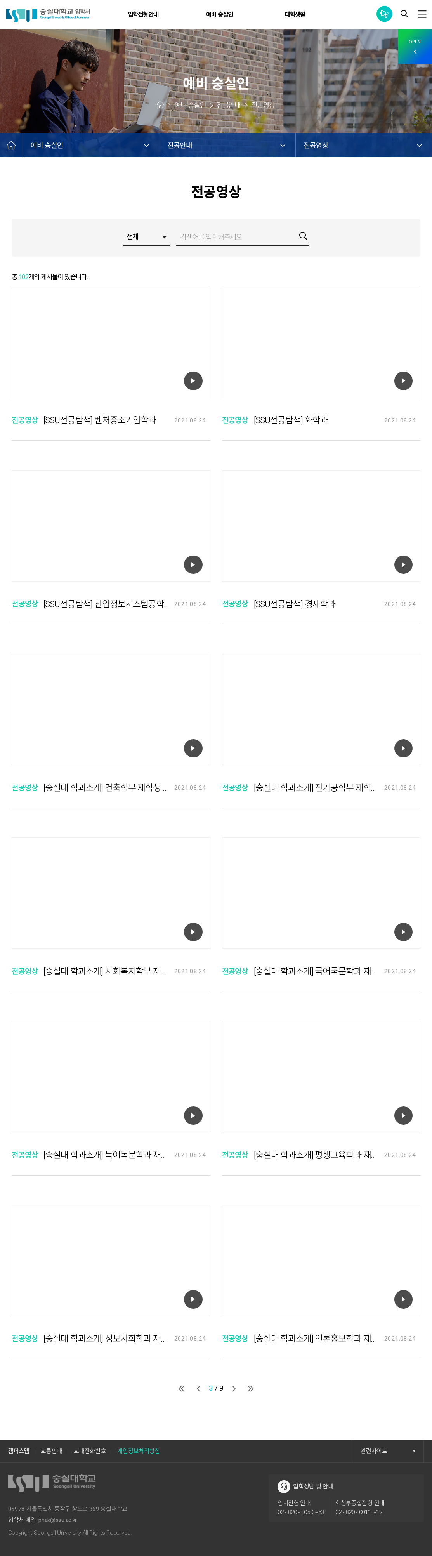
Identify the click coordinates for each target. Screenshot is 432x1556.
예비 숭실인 (219, 14)
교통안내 (51, 1451)
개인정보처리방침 (138, 1451)
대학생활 (295, 14)
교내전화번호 (90, 1451)
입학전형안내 (143, 14)
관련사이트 (388, 1451)
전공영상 (316, 145)
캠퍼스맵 (18, 1451)
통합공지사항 (384, 14)
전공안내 (179, 145)
